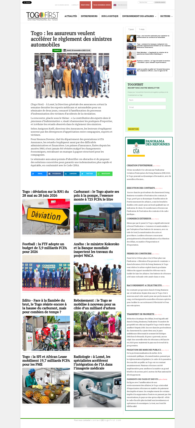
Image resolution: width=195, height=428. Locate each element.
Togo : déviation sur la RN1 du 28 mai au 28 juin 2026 (45, 193)
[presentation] (148, 117)
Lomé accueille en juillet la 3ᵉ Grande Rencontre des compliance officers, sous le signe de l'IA (153, 70)
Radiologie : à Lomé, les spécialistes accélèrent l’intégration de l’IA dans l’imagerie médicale (93, 362)
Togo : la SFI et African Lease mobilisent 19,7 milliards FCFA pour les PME (46, 360)
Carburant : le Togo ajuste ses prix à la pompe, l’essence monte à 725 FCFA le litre (96, 195)
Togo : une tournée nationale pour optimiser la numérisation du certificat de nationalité (153, 36)
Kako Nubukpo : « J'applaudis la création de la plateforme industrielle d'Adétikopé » (152, 53)
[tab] (130, 29)
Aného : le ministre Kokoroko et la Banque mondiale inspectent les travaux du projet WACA (96, 250)
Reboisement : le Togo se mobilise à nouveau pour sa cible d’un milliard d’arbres (94, 304)
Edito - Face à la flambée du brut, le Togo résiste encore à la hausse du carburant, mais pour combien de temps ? (44, 306)
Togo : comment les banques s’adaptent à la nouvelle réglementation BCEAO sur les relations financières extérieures (153, 45)
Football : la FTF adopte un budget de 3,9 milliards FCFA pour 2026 (44, 248)
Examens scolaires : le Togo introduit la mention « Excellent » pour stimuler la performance (153, 61)
